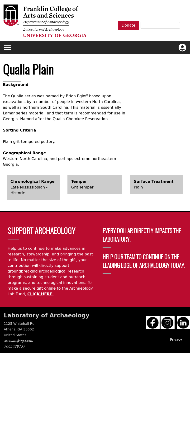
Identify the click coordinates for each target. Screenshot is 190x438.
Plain (138, 187)
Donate (128, 25)
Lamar (9, 113)
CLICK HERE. (40, 294)
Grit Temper (82, 187)
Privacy (176, 339)
